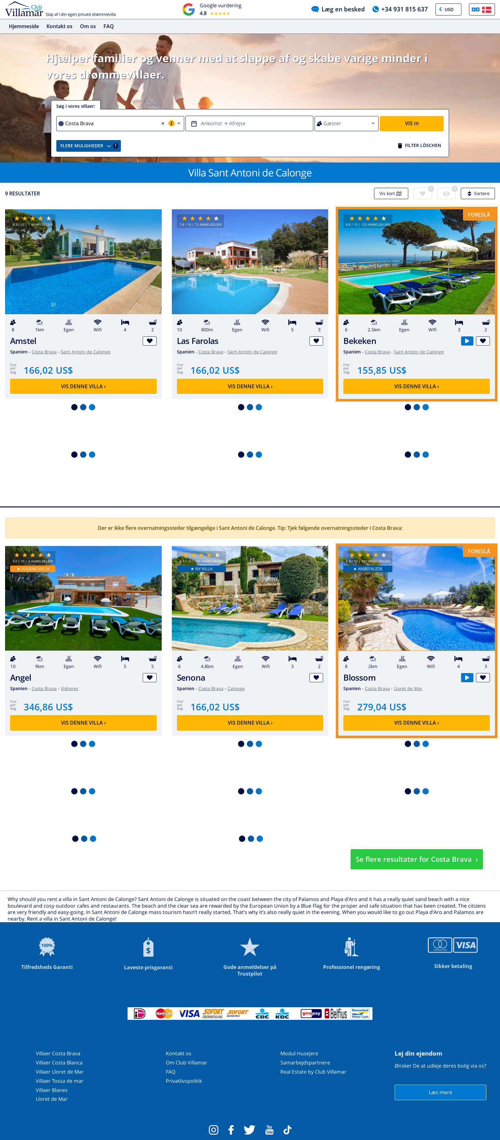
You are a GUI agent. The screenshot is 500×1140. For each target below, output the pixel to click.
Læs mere (440, 1092)
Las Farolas (198, 340)
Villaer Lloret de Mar (60, 1071)
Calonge (236, 688)
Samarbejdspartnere (305, 1062)
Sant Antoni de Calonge (85, 352)
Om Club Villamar (186, 1062)
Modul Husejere (299, 1053)
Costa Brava (44, 352)
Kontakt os (59, 26)
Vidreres (69, 688)
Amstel (23, 340)
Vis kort (391, 193)
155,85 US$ (382, 370)
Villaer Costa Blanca (59, 1062)
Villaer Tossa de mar (60, 1080)
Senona (191, 677)
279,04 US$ (382, 707)
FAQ (108, 26)
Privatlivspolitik (184, 1080)
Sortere (478, 193)
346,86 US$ (48, 707)
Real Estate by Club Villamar (313, 1071)
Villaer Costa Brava (58, 1053)
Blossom (359, 677)
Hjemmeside (24, 26)
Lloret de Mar (408, 688)
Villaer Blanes (52, 1090)
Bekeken (359, 340)
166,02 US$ (48, 370)
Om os (88, 26)
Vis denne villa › (83, 386)
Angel (20, 677)
